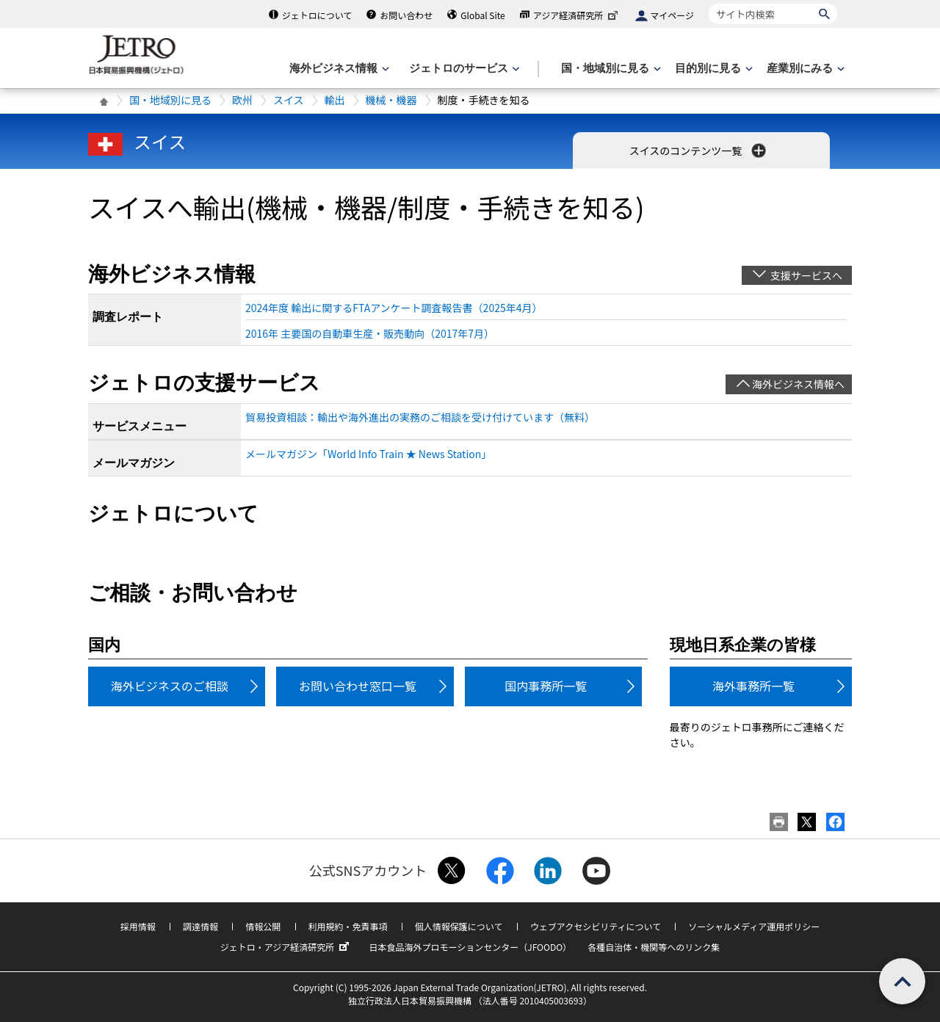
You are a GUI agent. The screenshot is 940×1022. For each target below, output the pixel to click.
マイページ (672, 15)
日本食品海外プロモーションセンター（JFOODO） (470, 947)
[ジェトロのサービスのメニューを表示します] (463, 68)
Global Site (482, 15)
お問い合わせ (406, 15)
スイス (288, 100)
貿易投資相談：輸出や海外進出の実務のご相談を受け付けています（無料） (420, 417)
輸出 (335, 100)
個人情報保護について (459, 926)
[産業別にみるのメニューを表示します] (804, 68)
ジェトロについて (317, 15)
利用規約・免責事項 (348, 926)
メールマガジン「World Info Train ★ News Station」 (368, 453)
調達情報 (200, 926)
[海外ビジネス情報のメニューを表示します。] (337, 68)
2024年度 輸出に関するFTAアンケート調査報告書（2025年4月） (393, 307)
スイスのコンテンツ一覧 (699, 150)
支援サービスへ (806, 275)
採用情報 (138, 926)
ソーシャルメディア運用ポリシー (754, 926)
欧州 (242, 100)
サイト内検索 (708, 3)
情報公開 (263, 926)
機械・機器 (391, 100)
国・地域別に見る (170, 100)
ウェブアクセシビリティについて (595, 926)
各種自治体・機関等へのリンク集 (654, 947)
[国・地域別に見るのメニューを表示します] (609, 68)
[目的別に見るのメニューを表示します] (712, 68)
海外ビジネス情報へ (798, 384)
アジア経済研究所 (577, 15)
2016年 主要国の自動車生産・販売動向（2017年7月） (369, 333)
